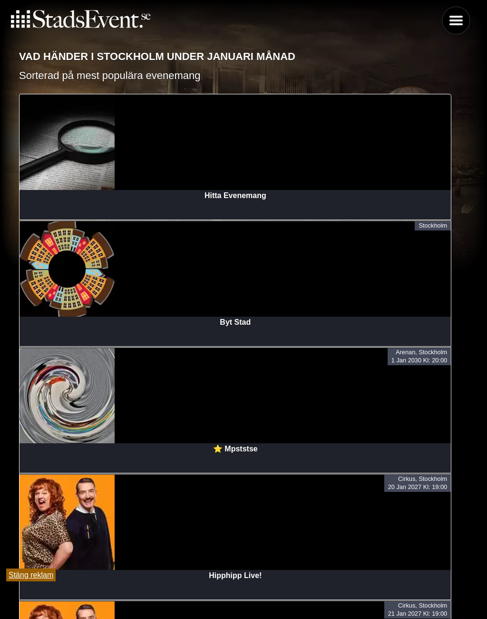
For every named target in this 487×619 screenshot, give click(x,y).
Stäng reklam (31, 575)
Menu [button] (456, 20)
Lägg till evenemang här (243, 595)
